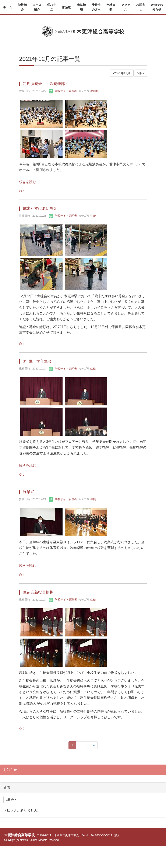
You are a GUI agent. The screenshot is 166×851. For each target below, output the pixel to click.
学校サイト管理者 (63, 91)
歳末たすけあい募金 (40, 208)
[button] (22, 7)
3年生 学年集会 (37, 361)
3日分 (11, 799)
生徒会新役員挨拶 (38, 592)
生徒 (93, 215)
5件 (140, 73)
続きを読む (27, 182)
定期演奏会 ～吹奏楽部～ (46, 84)
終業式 (28, 492)
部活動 (94, 91)
